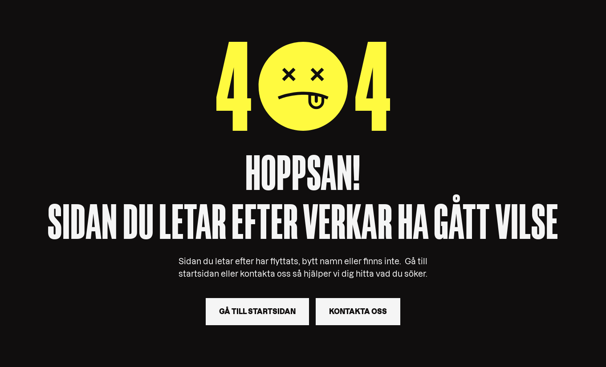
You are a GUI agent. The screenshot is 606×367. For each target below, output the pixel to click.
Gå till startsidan (257, 311)
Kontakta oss (358, 311)
